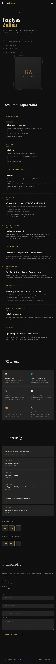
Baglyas (8, 3)
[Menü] (52, 3)
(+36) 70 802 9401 (8, 588)
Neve (3, 594)
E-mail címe (6, 602)
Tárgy (4, 610)
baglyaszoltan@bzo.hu (9, 583)
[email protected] (30, 659)
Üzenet (4, 617)
